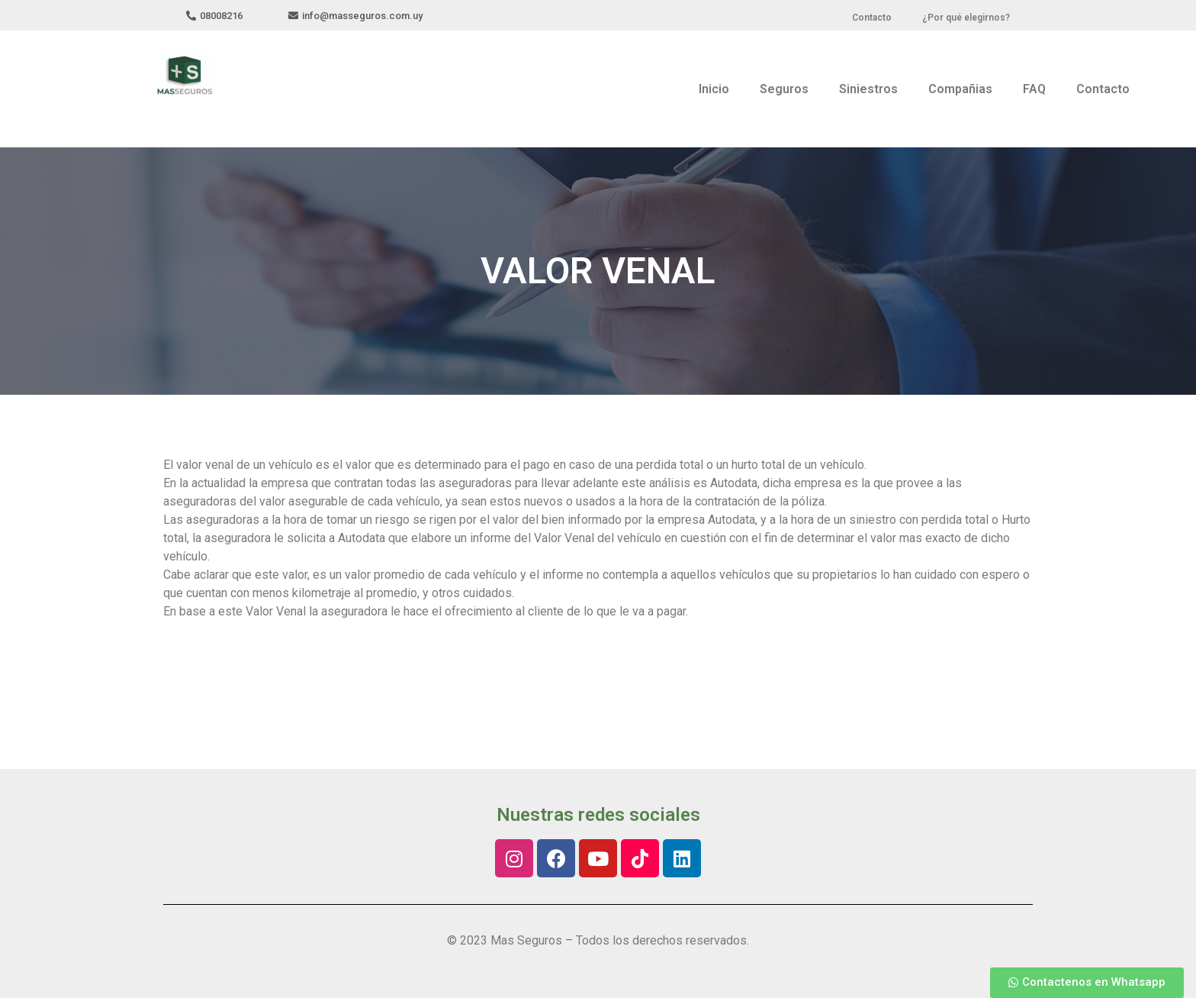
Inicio (714, 89)
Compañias (960, 89)
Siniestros (868, 89)
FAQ (1034, 89)
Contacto (1103, 89)
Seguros (784, 89)
